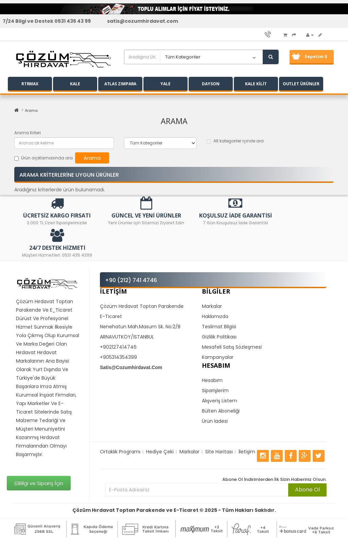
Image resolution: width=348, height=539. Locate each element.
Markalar (212, 306)
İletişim (247, 451)
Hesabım (212, 380)
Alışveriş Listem (219, 400)
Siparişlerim (215, 390)
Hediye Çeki (160, 451)
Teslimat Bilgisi (219, 326)
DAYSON (210, 84)
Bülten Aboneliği (221, 410)
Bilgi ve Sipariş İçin (39, 483)
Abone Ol (307, 489)
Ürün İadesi (215, 421)
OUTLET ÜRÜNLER (301, 84)
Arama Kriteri (27, 133)
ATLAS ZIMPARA (120, 84)
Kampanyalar (217, 357)
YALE (165, 84)
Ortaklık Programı (120, 451)
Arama (31, 110)
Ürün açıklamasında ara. (44, 158)
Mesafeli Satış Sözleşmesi (232, 347)
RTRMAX (29, 84)
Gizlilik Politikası (219, 336)
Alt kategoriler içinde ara (235, 141)
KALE (75, 84)
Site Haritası (219, 451)
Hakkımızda (215, 316)
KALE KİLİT (255, 84)
